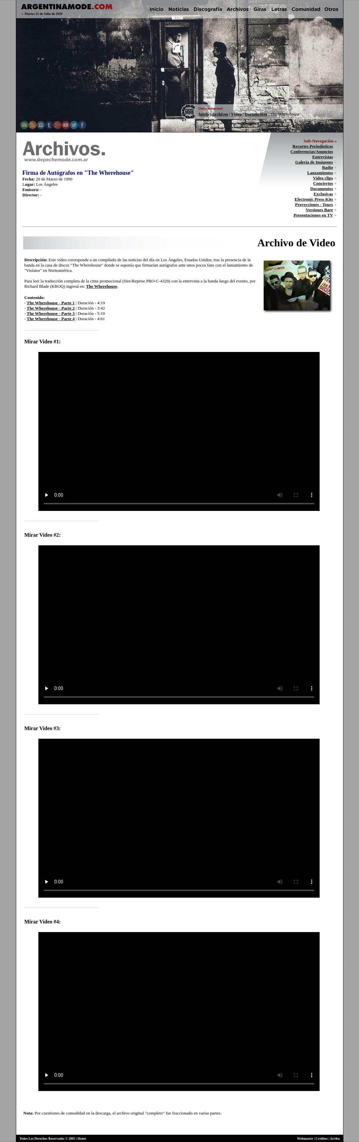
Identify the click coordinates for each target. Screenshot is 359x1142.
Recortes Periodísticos (312, 146)
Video (236, 114)
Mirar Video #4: (42, 921)
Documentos (256, 114)
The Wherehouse (101, 286)
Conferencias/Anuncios (312, 151)
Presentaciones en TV (313, 215)
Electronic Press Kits (314, 199)
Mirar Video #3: (42, 728)
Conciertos (323, 183)
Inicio (204, 114)
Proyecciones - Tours (314, 204)
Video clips (323, 177)
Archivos (220, 114)
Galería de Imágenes (314, 162)
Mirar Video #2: (42, 535)
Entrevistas (322, 156)
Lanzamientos (320, 172)
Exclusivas (323, 193)
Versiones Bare (319, 209)
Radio (327, 167)
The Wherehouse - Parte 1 (51, 302)
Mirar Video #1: (42, 341)
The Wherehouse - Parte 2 (51, 308)
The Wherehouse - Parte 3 (51, 313)
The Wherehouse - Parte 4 (51, 318)
